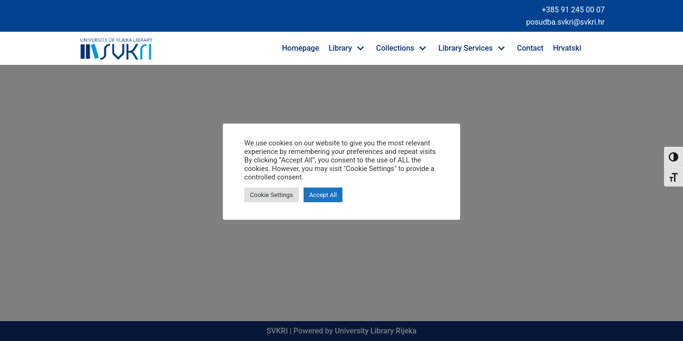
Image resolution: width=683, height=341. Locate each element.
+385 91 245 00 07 (573, 9)
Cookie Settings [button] (271, 194)
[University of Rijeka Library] (116, 48)
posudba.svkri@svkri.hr (565, 22)
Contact (530, 48)
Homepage (300, 48)
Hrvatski (567, 48)
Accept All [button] (323, 194)
